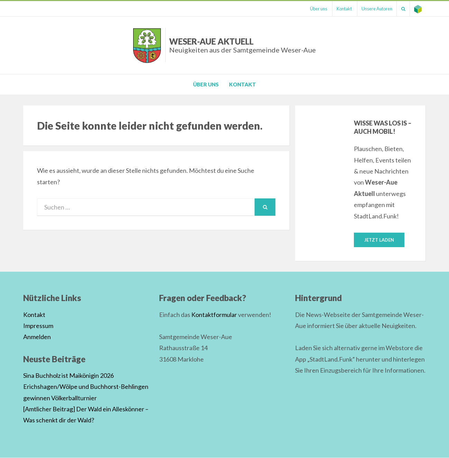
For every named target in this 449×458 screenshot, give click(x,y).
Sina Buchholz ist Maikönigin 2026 (68, 376)
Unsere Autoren (372, 8)
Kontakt (338, 8)
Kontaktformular (214, 315)
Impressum (38, 326)
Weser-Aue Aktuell (242, 45)
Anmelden (37, 337)
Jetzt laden (379, 240)
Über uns (310, 8)
